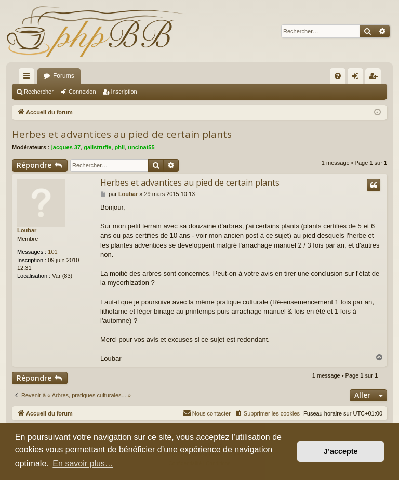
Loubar (26, 230)
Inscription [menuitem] (375, 78)
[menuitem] (337, 76)
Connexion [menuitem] (357, 78)
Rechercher (39, 91)
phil (120, 147)
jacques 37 (66, 147)
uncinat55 (141, 147)
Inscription (124, 91)
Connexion (82, 91)
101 (52, 252)
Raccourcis (28, 78)
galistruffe (97, 147)
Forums (63, 76)
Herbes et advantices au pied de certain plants (122, 134)
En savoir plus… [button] (82, 463)
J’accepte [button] (341, 451)
